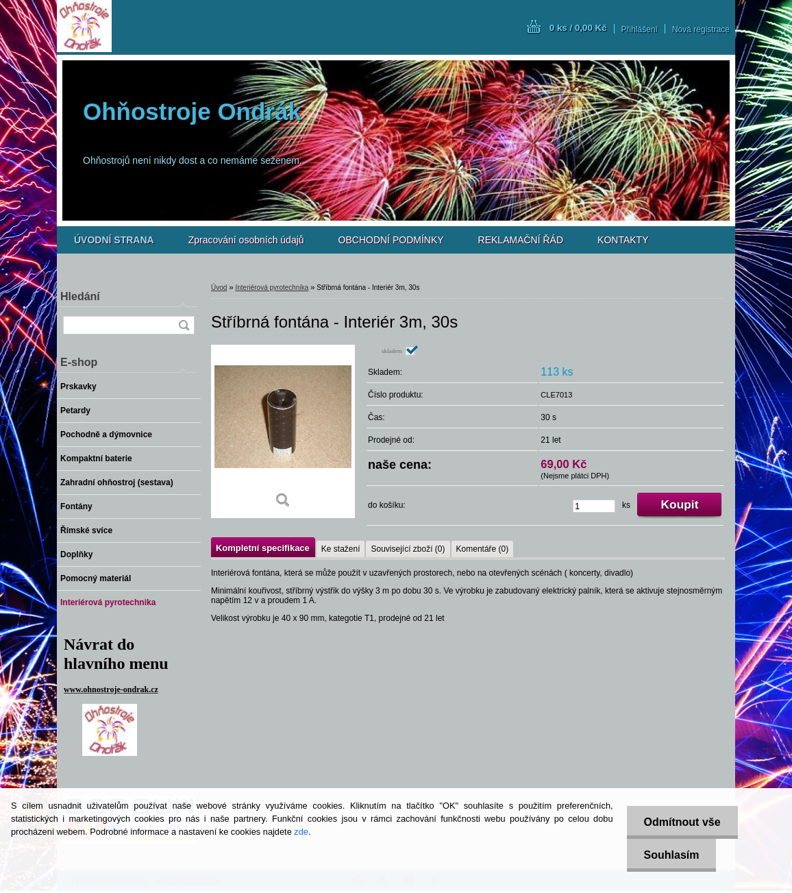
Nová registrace (701, 29)
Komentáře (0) (482, 549)
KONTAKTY (622, 239)
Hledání (80, 296)
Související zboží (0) (408, 549)
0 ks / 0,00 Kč (578, 28)
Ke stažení (340, 549)
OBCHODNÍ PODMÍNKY (391, 239)
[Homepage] (114, 240)
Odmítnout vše (682, 822)
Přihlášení (639, 29)
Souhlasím (672, 855)
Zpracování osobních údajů (246, 239)
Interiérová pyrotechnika (271, 287)
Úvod (219, 287)
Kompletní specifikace (263, 548)
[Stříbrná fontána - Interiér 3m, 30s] (283, 431)
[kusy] (594, 506)
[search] (183, 325)
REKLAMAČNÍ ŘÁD (520, 239)
